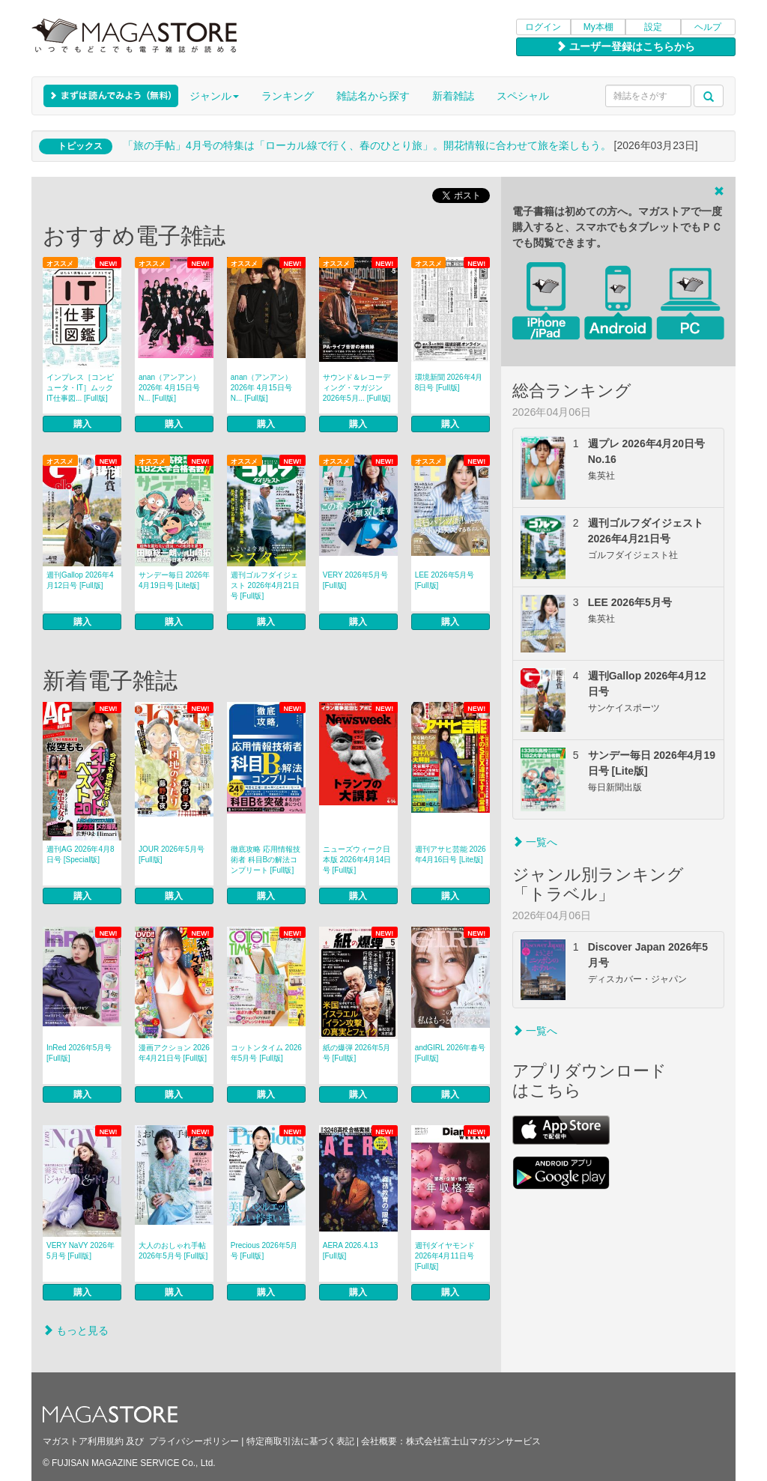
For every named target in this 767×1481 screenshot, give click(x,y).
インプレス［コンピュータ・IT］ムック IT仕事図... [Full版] (80, 387)
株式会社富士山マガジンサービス (473, 1441)
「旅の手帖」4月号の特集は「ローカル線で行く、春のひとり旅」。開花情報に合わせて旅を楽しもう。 (367, 145)
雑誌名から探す (373, 96)
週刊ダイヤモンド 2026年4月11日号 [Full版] (445, 1255)
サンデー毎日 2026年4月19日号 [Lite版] (174, 580)
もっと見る (76, 1330)
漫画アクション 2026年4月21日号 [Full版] (174, 1053)
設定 (653, 27)
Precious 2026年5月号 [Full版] (264, 1250)
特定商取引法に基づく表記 (300, 1441)
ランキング (287, 96)
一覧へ (534, 842)
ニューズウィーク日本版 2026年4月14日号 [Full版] (357, 859)
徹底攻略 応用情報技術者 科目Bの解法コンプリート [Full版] (265, 859)
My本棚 (598, 27)
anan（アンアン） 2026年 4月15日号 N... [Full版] (169, 387)
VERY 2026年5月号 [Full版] (355, 580)
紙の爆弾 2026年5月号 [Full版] (357, 1053)
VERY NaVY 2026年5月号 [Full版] (80, 1250)
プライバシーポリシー (194, 1441)
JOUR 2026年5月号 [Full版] (171, 854)
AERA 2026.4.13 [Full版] (350, 1250)
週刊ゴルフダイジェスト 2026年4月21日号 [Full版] (265, 585)
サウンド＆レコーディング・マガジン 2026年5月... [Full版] (357, 387)
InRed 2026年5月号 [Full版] (79, 1053)
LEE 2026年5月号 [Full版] (445, 580)
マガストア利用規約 (83, 1441)
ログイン (543, 27)
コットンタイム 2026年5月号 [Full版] (266, 1053)
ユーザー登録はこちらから (625, 46)
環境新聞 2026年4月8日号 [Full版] (449, 382)
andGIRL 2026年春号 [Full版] (450, 1053)
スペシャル (523, 96)
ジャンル (214, 96)
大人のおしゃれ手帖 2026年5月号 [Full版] (173, 1250)
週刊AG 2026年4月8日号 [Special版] (80, 854)
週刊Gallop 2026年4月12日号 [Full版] (80, 580)
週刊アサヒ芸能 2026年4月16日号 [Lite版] (450, 854)
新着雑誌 (453, 96)
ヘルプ (707, 27)
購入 (82, 424)
